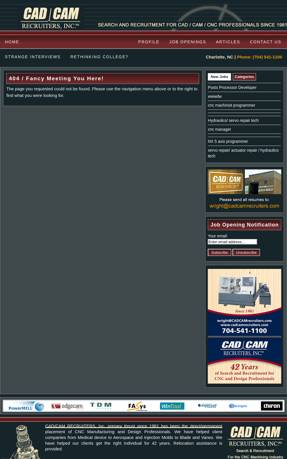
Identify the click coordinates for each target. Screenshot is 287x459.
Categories (244, 77)
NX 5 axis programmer (228, 141)
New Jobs (219, 77)
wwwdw (215, 96)
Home (12, 42)
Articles (228, 42)
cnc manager (219, 129)
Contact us (266, 42)
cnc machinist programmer (231, 105)
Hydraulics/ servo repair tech (233, 120)
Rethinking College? (99, 56)
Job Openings (187, 42)
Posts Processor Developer (232, 87)
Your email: (218, 236)
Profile (149, 42)
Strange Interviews (33, 56)
